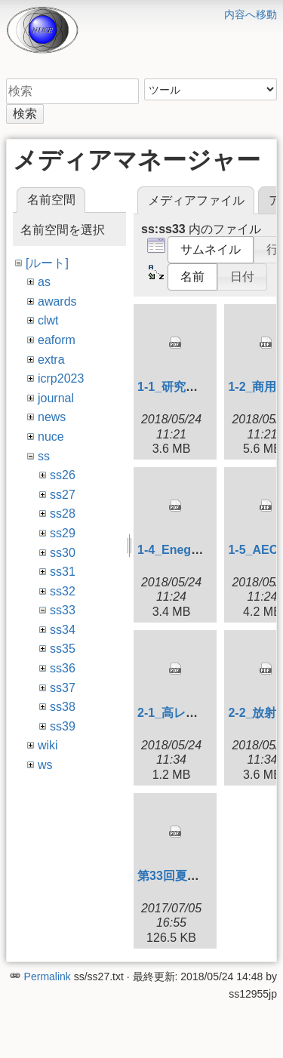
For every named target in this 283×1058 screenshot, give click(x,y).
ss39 (62, 726)
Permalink (47, 976)
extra (51, 359)
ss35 (62, 648)
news (52, 417)
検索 (25, 113)
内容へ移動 (250, 14)
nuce (51, 436)
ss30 (62, 552)
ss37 (62, 687)
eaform (56, 340)
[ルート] (47, 263)
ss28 (62, 513)
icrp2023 (61, 378)
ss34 (62, 629)
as (44, 281)
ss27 (62, 494)
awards (57, 301)
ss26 (62, 475)
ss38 (62, 706)
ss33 (62, 610)
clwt (48, 320)
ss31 (62, 571)
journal (56, 398)
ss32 (62, 591)
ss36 (62, 668)
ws (45, 764)
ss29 (62, 533)
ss (44, 456)
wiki (48, 745)
